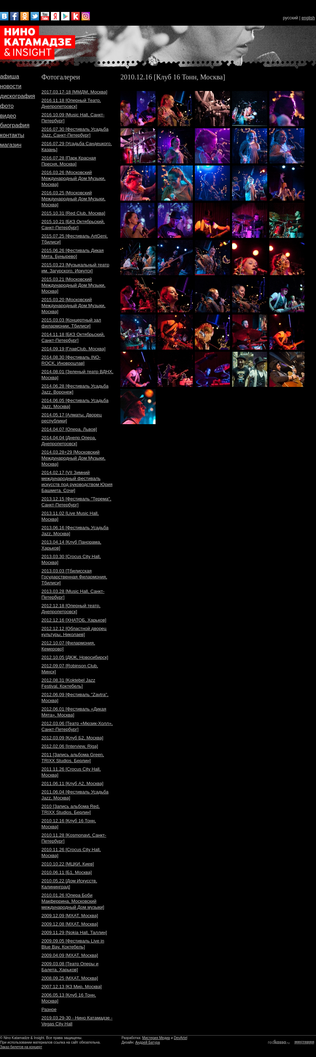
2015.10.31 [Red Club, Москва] (73, 213)
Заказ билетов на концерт (21, 1047)
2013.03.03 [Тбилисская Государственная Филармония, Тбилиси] (74, 576)
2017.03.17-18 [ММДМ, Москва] (74, 92)
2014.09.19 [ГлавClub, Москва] (73, 348)
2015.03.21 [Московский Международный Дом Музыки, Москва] (73, 285)
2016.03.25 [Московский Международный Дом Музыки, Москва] (73, 198)
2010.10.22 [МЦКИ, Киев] (67, 864)
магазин (10, 145)
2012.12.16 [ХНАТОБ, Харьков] (73, 620)
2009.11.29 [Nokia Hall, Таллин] (74, 932)
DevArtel (180, 1038)
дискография (17, 96)
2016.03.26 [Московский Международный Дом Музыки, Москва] (73, 178)
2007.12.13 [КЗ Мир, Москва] (71, 986)
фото (7, 106)
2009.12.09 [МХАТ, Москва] (69, 915)
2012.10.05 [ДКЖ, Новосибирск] (74, 657)
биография (14, 125)
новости (10, 86)
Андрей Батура (147, 1042)
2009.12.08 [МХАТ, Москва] (69, 924)
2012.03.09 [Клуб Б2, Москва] (72, 737)
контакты (12, 135)
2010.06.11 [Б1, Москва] (66, 872)
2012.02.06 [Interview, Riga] (69, 746)
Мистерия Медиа (156, 1038)
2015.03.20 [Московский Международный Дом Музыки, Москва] (73, 305)
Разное (49, 1009)
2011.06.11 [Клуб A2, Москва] (72, 783)
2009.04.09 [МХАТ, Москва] (69, 955)
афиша (9, 76)
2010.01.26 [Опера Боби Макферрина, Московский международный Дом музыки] (72, 901)
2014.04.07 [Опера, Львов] (69, 429)
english (308, 17)
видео (8, 115)
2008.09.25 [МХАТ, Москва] (69, 978)
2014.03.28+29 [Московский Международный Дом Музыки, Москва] (73, 458)
